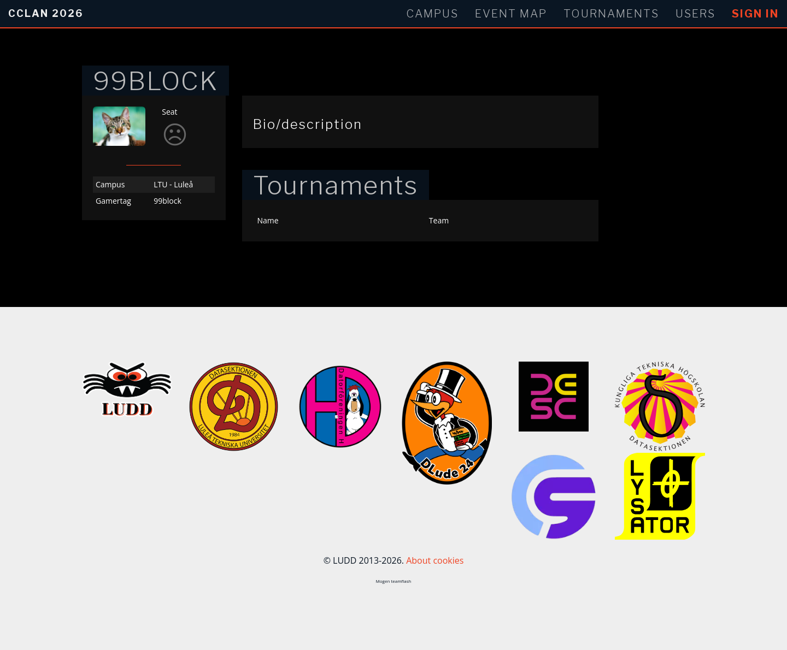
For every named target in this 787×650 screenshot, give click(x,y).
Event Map (511, 13)
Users (695, 13)
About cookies (434, 560)
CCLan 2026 (45, 13)
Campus (432, 13)
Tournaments (611, 13)
